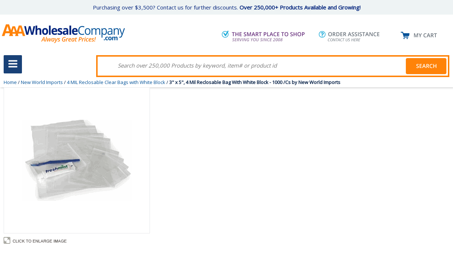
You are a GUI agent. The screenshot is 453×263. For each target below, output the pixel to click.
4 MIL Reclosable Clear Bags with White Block (116, 82)
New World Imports (42, 82)
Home (10, 82)
